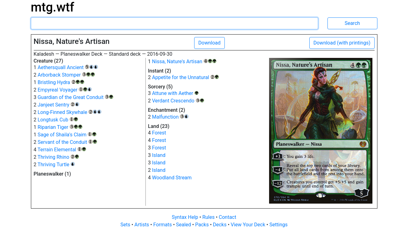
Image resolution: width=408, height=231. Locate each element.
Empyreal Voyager (64, 90)
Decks (220, 225)
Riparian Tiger (59, 127)
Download (209, 43)
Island (158, 155)
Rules (209, 217)
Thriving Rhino (58, 157)
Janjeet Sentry (58, 105)
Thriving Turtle (56, 164)
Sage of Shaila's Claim (66, 135)
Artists (142, 225)
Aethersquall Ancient (67, 67)
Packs (202, 225)
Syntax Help (185, 217)
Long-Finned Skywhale (69, 112)
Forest (159, 133)
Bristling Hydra (60, 82)
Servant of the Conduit (67, 142)
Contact (227, 217)
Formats (163, 225)
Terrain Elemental (61, 150)
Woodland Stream (172, 178)
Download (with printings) (342, 43)
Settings (278, 225)
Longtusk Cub (57, 120)
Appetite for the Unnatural (185, 77)
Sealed (184, 225)
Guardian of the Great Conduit (75, 97)
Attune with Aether (175, 93)
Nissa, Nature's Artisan (184, 61)
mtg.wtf (52, 7)
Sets (125, 225)
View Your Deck (248, 225)
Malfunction (170, 117)
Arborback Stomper (66, 75)
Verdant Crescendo (178, 101)
